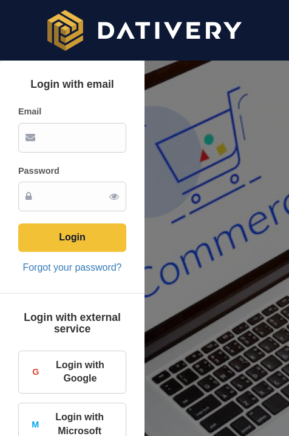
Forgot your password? (72, 267)
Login (72, 237)
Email (29, 111)
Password (38, 171)
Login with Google (67, 372)
